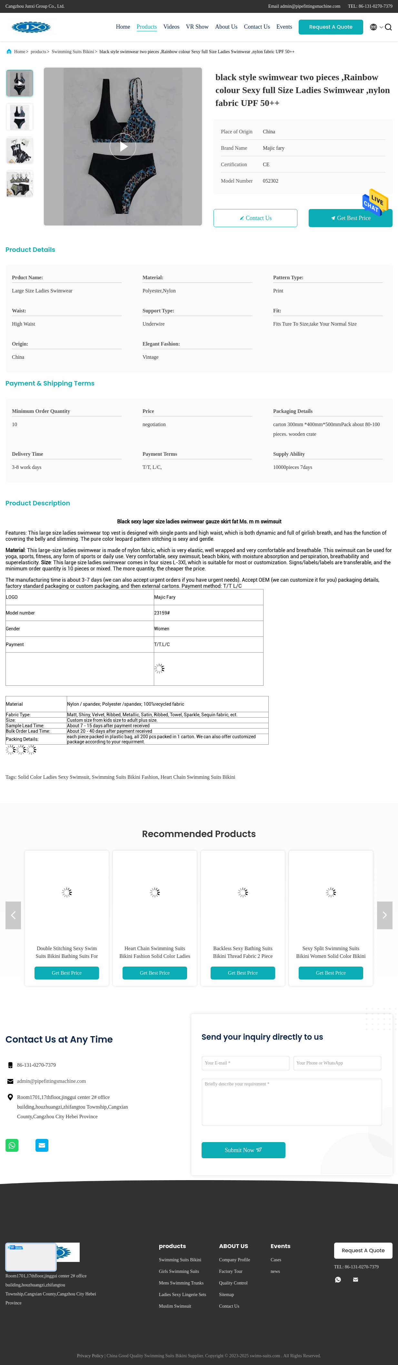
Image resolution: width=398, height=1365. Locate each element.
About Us (226, 27)
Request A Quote (331, 27)
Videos (172, 27)
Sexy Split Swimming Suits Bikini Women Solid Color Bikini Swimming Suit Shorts (330, 956)
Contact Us (257, 27)
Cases (276, 1259)
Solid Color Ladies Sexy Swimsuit (53, 777)
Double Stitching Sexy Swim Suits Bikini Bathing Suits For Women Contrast (67, 956)
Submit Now (243, 1149)
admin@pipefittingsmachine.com (51, 1081)
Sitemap (226, 1294)
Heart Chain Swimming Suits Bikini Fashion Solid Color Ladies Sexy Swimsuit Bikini (154, 956)
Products (147, 27)
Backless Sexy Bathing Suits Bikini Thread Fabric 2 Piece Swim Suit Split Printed (243, 956)
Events (284, 27)
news (275, 1271)
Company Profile (234, 1259)
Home (123, 27)
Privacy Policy (90, 1355)
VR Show (197, 27)
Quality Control (233, 1283)
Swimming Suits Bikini (73, 51)
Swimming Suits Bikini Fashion (125, 777)
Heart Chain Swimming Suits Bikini (198, 777)
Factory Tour (230, 1271)
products (38, 51)
